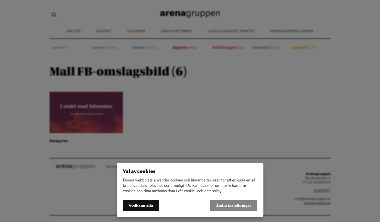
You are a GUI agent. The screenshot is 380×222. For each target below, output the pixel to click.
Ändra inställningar (233, 205)
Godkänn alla (141, 205)
